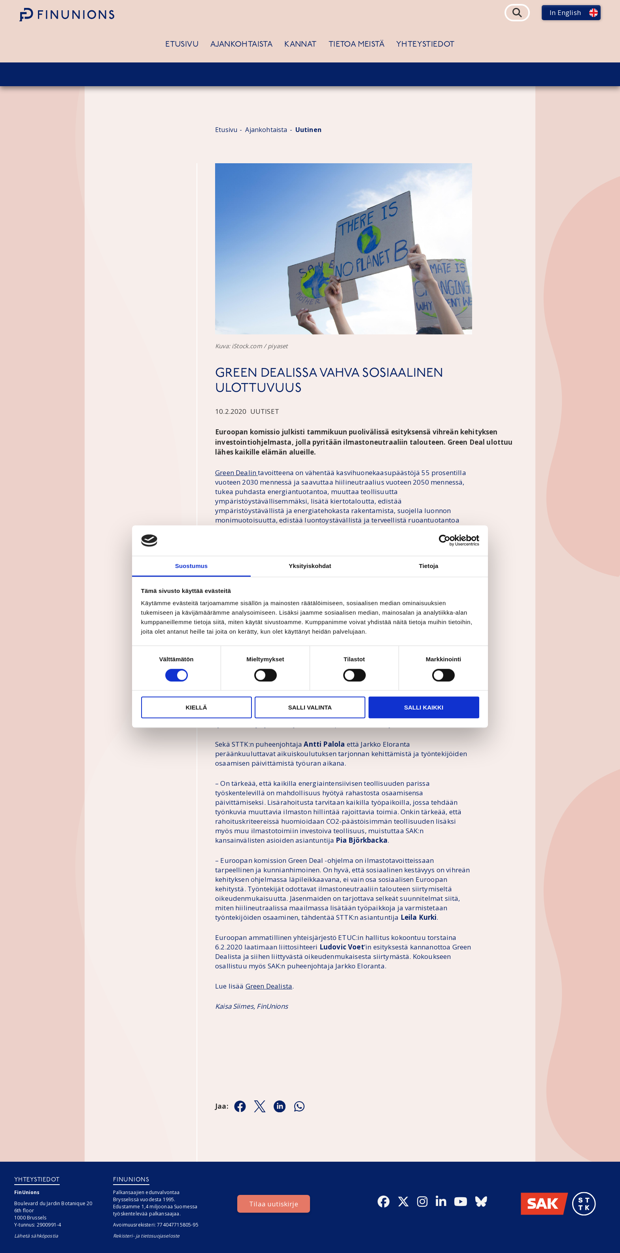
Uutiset (264, 411)
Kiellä (196, 707)
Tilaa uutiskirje (273, 1203)
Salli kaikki (423, 707)
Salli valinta (310, 707)
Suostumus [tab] (191, 565)
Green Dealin (236, 472)
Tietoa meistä (356, 45)
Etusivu (181, 45)
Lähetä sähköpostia (36, 1235)
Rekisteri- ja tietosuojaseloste (146, 1235)
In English (565, 12)
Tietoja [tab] (429, 565)
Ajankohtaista (241, 45)
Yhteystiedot (425, 45)
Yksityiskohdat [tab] (310, 565)
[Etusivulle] (66, 14)
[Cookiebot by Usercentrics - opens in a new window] (444, 541)
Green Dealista (269, 986)
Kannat (300, 45)
